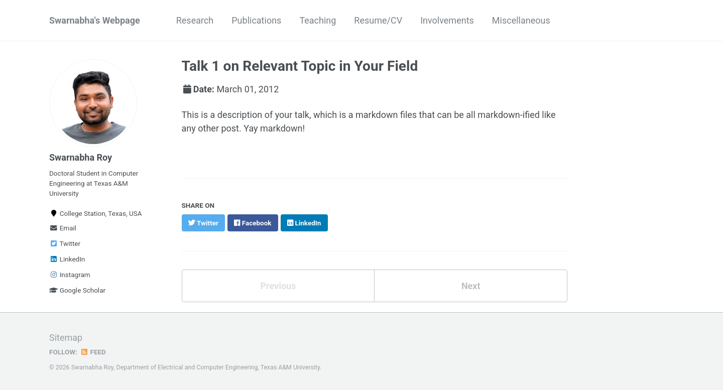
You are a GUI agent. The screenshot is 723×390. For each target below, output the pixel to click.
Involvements (447, 20)
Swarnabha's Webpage (94, 20)
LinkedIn (67, 259)
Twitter (64, 243)
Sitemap (65, 337)
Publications (256, 20)
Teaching (317, 20)
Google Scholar (77, 290)
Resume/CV (378, 20)
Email (62, 228)
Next (470, 286)
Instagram (69, 275)
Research (195, 20)
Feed (93, 352)
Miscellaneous (521, 20)
